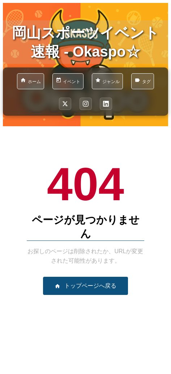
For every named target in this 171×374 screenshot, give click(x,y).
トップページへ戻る (85, 286)
